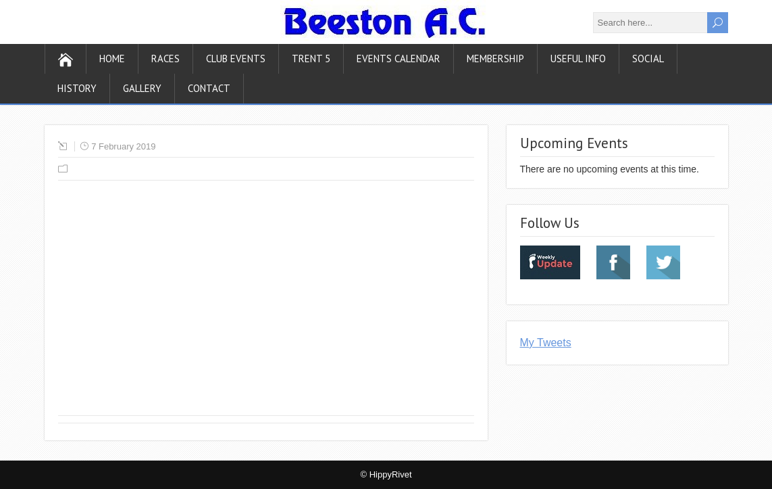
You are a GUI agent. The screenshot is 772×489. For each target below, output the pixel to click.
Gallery (142, 88)
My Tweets (545, 342)
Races (165, 58)
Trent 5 (311, 58)
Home (112, 58)
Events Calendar (398, 58)
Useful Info (578, 58)
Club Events (235, 58)
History (77, 88)
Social (648, 58)
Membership (495, 58)
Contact (209, 88)
